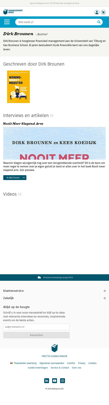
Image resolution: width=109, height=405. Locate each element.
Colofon (71, 363)
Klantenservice (54, 291)
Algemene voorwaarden (52, 363)
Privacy (82, 363)
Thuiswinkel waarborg (23, 363)
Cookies (92, 363)
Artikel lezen (13, 177)
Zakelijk (54, 298)
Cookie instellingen (38, 367)
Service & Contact (60, 367)
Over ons (76, 367)
